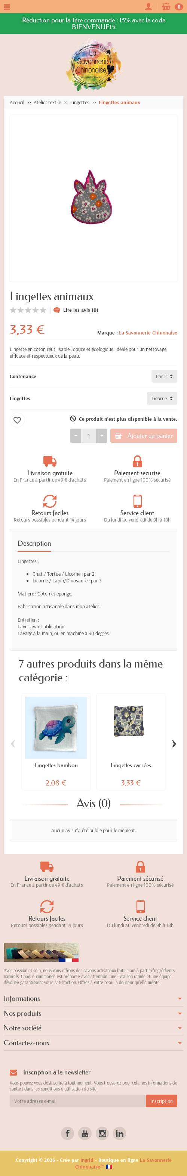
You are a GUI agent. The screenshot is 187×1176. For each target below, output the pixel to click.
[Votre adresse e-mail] (78, 1101)
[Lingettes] (162, 398)
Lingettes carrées (131, 765)
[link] (67, 1133)
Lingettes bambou (56, 765)
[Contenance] (164, 376)
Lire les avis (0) (75, 310)
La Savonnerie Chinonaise (148, 332)
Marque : (107, 332)
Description (34, 543)
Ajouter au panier (144, 435)
